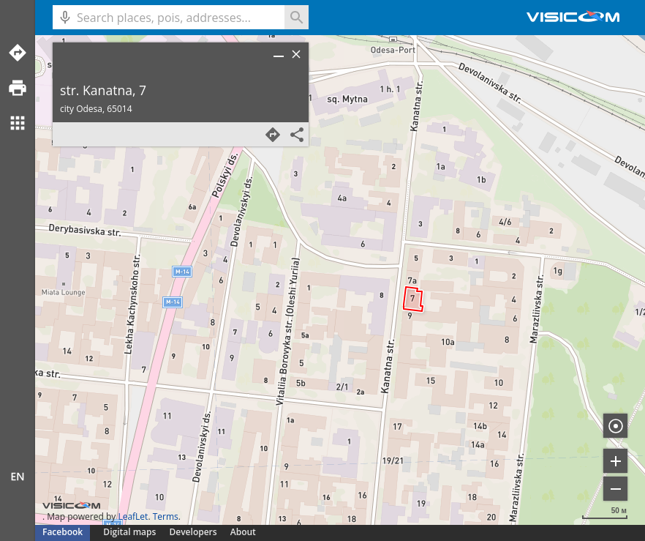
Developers (193, 532)
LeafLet (133, 516)
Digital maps (130, 532)
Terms (165, 516)
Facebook (62, 532)
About (243, 532)
